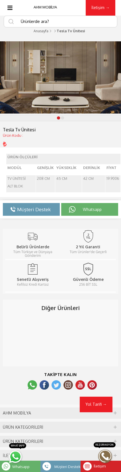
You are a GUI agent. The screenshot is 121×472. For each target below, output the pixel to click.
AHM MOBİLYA (45, 7)
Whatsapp (21, 466)
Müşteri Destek (67, 466)
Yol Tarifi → (96, 404)
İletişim (100, 466)
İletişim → (100, 7)
